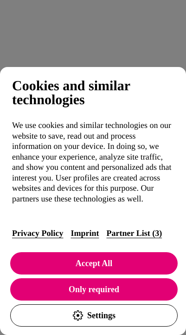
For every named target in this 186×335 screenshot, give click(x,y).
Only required (94, 289)
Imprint (85, 233)
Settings (93, 315)
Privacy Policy (37, 233)
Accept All (94, 263)
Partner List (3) (134, 233)
